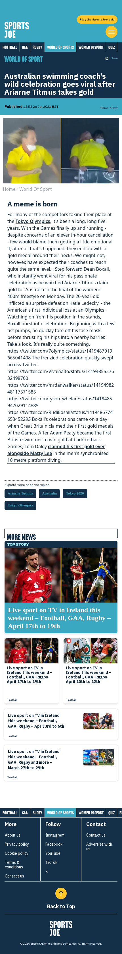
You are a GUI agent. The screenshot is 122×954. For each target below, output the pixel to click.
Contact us (14, 876)
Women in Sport (91, 47)
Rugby (37, 47)
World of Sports (60, 47)
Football (10, 47)
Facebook (53, 844)
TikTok (51, 862)
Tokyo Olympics (33, 221)
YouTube (52, 853)
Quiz (111, 47)
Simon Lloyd (108, 108)
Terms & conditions (14, 864)
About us (12, 835)
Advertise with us (99, 846)
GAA (25, 47)
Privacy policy (17, 844)
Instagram (54, 835)
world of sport (35, 189)
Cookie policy (16, 853)
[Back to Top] (61, 893)
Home (9, 189)
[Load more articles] (61, 793)
